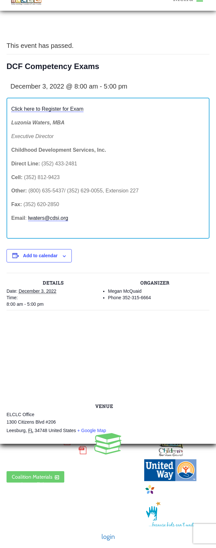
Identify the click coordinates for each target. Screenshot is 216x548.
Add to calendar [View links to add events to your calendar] (40, 255)
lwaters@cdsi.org (48, 218)
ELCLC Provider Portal (41, 460)
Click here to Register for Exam (47, 109)
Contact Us (18, 510)
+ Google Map (91, 430)
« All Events (21, 29)
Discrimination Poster (41, 450)
